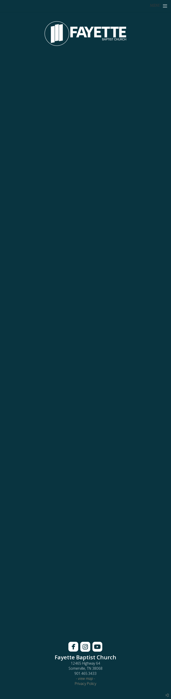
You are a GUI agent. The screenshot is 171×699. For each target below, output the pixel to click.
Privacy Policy (85, 683)
